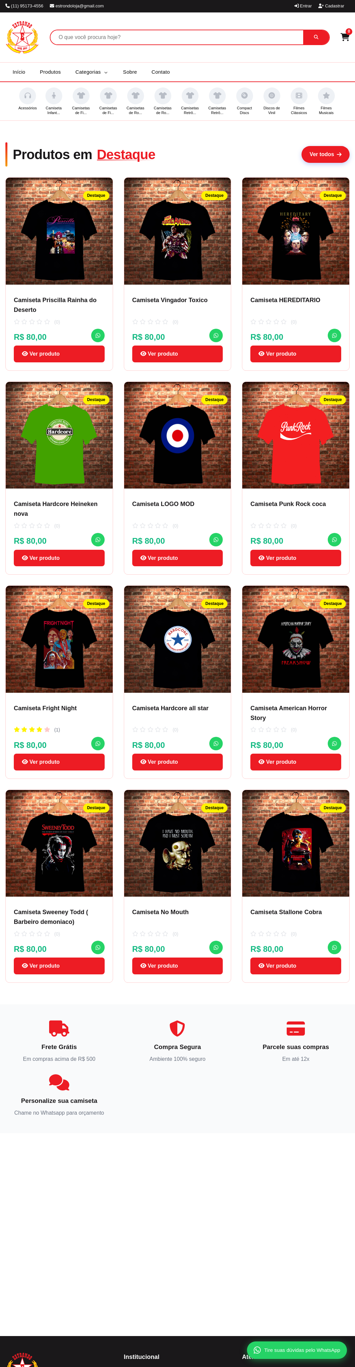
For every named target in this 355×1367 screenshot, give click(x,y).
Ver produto (41, 354)
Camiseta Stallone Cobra (286, 912)
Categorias (91, 72)
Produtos (50, 72)
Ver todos (326, 154)
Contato (160, 72)
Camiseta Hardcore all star (170, 708)
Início (19, 72)
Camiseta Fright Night (45, 708)
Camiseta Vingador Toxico (170, 300)
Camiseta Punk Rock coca (288, 504)
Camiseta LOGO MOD (163, 504)
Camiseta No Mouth (160, 912)
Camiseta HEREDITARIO (285, 300)
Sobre (130, 72)
